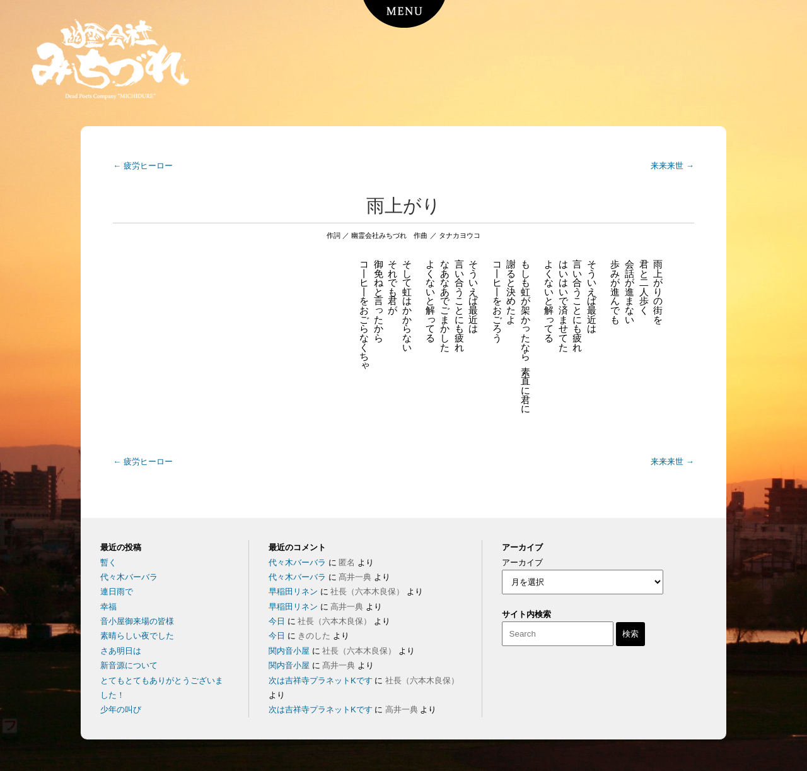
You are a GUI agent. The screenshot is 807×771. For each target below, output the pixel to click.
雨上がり (403, 206)
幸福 (108, 606)
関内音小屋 (289, 651)
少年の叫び (120, 709)
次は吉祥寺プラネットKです (321, 680)
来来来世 (672, 165)
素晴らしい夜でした (137, 635)
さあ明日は (120, 651)
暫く (108, 562)
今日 (277, 621)
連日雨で (116, 591)
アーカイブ (522, 562)
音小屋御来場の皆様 (137, 621)
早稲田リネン (293, 591)
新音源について (129, 665)
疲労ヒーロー (143, 165)
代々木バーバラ (129, 577)
